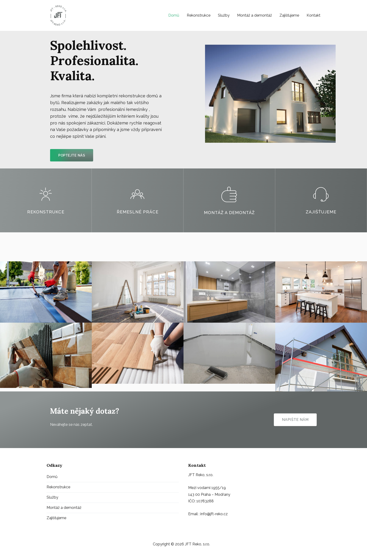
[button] (71, 155)
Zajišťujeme (289, 15)
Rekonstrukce (198, 15)
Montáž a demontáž (254, 15)
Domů (173, 15)
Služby (224, 15)
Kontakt (313, 15)
